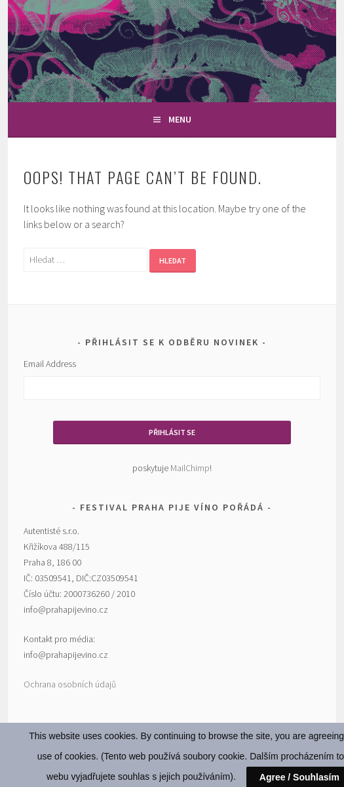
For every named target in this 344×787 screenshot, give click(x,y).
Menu (179, 119)
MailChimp (190, 468)
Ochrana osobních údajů (70, 684)
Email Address (50, 364)
